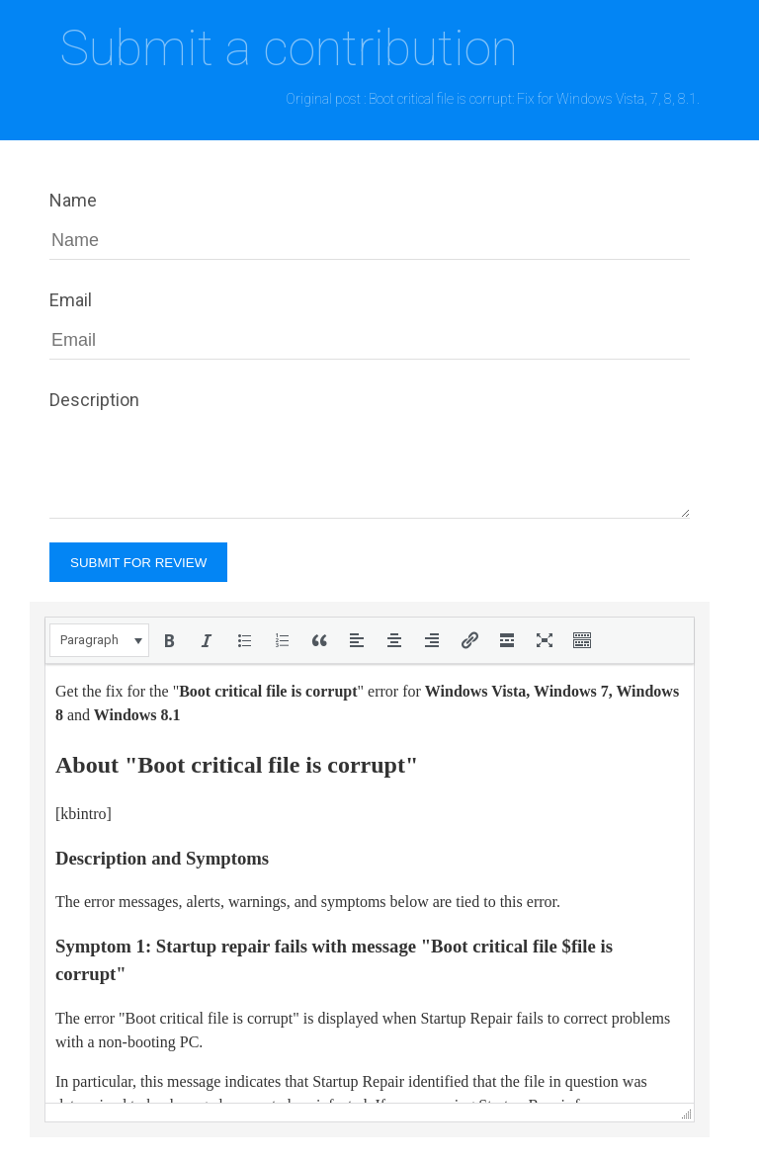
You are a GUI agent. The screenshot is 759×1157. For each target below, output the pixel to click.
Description (94, 399)
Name (73, 200)
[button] (99, 640)
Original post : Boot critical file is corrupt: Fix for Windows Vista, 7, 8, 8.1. (493, 99)
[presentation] (99, 640)
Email (70, 299)
